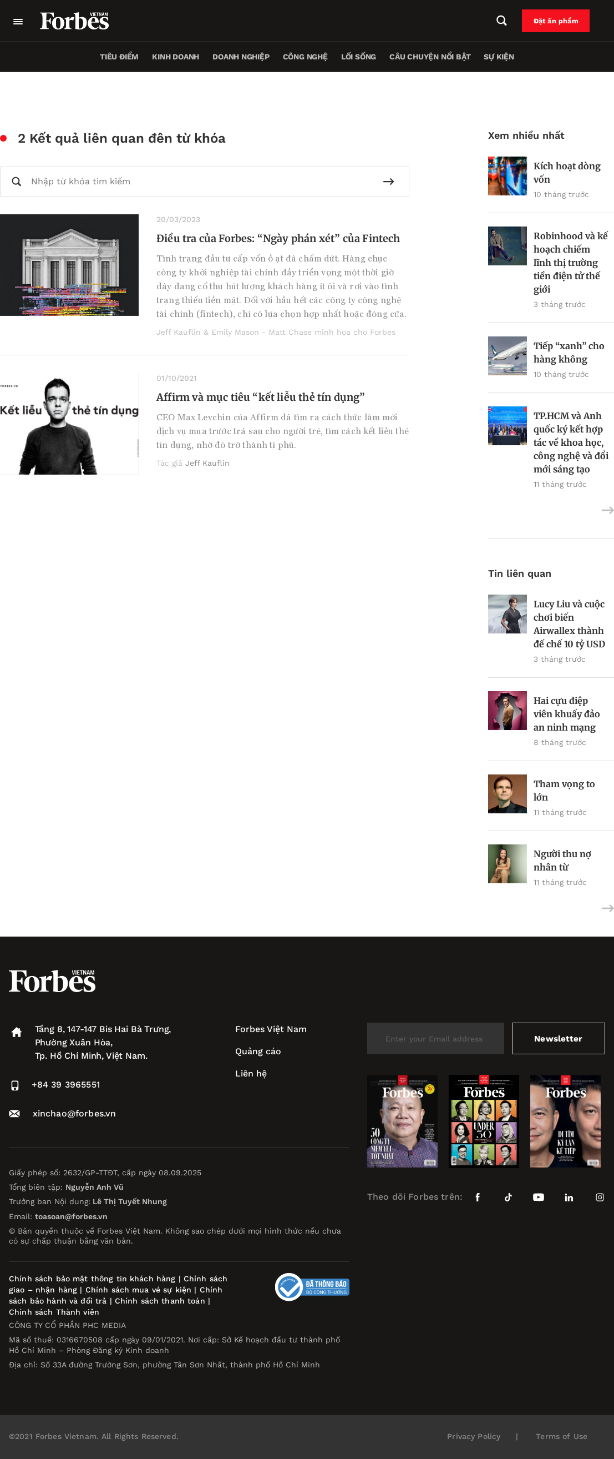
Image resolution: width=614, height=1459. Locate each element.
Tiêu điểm (119, 56)
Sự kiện (499, 56)
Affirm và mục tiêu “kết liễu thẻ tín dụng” (261, 397)
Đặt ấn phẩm (562, 21)
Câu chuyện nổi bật (429, 56)
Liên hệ (251, 1073)
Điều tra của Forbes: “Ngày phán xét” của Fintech (278, 238)
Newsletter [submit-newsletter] (558, 1038)
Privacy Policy (473, 1436)
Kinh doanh (175, 56)
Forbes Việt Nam (271, 1029)
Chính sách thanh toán (160, 1300)
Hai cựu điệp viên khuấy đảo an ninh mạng (567, 714)
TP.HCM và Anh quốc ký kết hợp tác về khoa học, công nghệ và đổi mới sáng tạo (571, 442)
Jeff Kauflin (207, 463)
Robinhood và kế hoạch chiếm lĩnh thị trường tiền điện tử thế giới (571, 262)
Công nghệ (305, 56)
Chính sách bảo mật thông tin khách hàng (92, 1278)
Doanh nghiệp (240, 56)
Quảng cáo (258, 1051)
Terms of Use (561, 1436)
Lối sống (358, 56)
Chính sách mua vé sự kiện (140, 1289)
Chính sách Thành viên (54, 1311)
